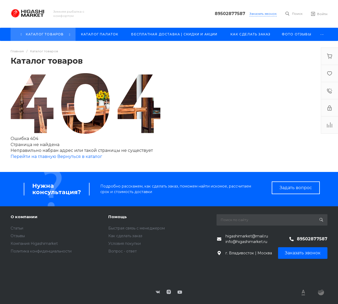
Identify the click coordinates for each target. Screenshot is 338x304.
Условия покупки (124, 243)
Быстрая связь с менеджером (136, 228)
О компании (24, 216)
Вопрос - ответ (122, 251)
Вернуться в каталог (79, 156)
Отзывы (18, 235)
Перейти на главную (34, 156)
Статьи (17, 228)
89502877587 (230, 13)
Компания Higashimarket (34, 243)
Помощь (117, 216)
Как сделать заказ (125, 235)
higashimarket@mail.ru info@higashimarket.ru (247, 239)
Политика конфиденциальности (41, 251)
